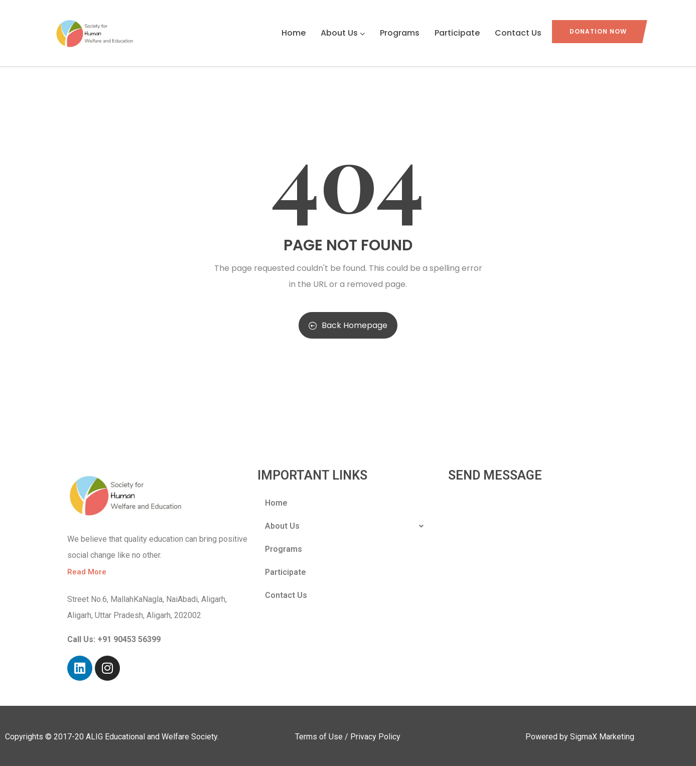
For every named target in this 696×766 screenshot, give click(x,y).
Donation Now (598, 31)
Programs (400, 33)
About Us (343, 33)
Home (294, 33)
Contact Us (518, 33)
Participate (457, 33)
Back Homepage (348, 325)
